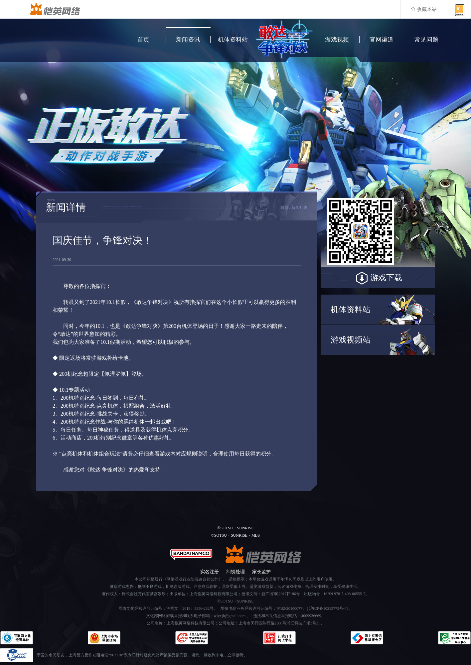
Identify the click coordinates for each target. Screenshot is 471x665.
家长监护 (261, 571)
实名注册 (209, 571)
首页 (143, 39)
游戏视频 (337, 39)
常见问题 (426, 39)
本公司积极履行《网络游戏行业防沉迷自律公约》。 (181, 579)
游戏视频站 (351, 339)
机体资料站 (233, 39)
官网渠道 (381, 39)
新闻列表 (299, 207)
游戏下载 (378, 278)
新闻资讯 (188, 39)
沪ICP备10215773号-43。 (331, 608)
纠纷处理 (235, 571)
